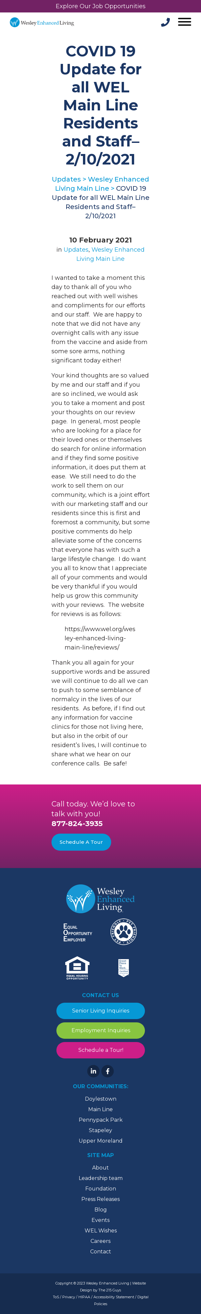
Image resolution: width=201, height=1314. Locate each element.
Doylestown (100, 1099)
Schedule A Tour (81, 842)
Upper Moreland (101, 1141)
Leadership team (101, 1178)
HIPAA (84, 1297)
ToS (56, 1297)
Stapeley (100, 1130)
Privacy (68, 1297)
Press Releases (100, 1199)
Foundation (100, 1189)
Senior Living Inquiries (100, 1011)
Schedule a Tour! (100, 1050)
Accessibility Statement (113, 1297)
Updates (76, 249)
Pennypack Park (101, 1120)
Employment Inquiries (100, 1030)
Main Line (100, 1109)
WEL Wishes (101, 1230)
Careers (100, 1241)
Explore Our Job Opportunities (101, 6)
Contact (100, 1251)
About (100, 1168)
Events (100, 1220)
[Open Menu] (183, 22)
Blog (100, 1210)
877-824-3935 (77, 823)
